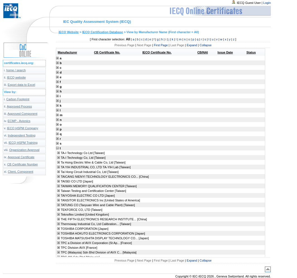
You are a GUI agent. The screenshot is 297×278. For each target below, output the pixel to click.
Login (267, 2)
